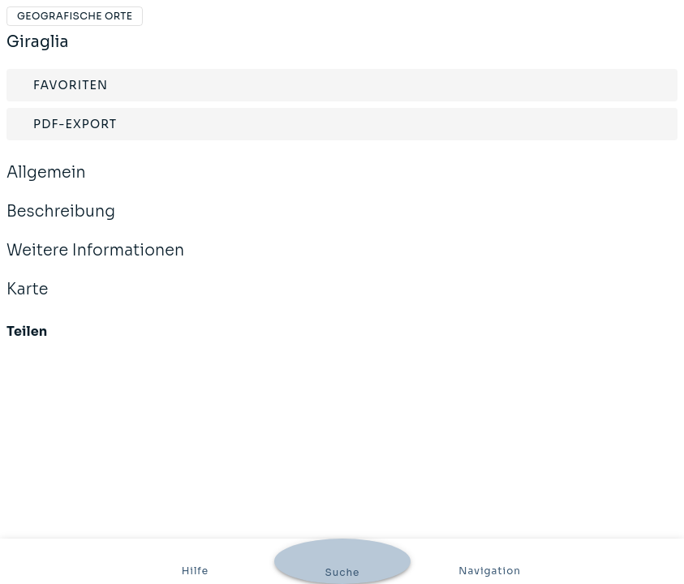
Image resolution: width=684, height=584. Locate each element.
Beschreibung (342, 212)
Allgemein (342, 173)
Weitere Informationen (342, 251)
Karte (342, 290)
